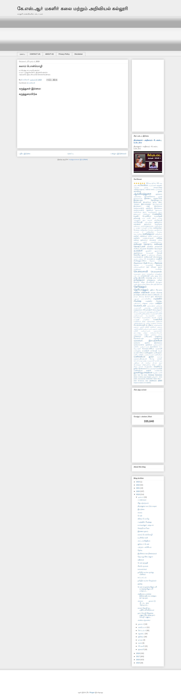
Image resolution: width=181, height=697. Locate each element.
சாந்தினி (159, 259)
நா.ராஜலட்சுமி (139, 294)
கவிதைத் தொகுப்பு (143, 244)
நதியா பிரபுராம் (156, 290)
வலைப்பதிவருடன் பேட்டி (144, 359)
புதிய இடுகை (24, 154)
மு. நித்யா (149, 325)
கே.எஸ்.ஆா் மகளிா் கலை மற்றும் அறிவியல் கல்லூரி (72, 8)
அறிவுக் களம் (150, 189)
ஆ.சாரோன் (158, 189)
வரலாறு (159, 357)
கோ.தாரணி (149, 253)
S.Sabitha (148, 382)
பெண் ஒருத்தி (143, 563)
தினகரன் (159, 284)
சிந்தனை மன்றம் (156, 261)
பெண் (140, 516)
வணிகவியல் (158, 354)
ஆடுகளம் (158, 194)
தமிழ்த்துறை (139, 280)
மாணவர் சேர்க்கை (156, 323)
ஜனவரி (141, 649)
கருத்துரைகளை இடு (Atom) (78, 159)
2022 (138, 485)
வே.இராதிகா (148, 366)
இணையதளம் (143, 531)
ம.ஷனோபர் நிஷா (139, 321)
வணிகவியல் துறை (144, 357)
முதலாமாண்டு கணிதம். (141, 334)
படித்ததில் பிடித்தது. (153, 301)
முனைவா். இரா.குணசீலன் (148, 340)
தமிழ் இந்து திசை (156, 276)
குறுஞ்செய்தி (158, 251)
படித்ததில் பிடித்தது (145, 522)
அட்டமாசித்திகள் (144, 541)
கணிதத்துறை (148, 234)
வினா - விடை (157, 364)
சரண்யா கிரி (142, 259)
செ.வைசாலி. (156, 272)
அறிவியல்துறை (139, 189)
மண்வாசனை (151, 321)
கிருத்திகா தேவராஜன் (154, 249)
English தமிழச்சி (152, 377)
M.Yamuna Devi (143, 380)
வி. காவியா (146, 363)
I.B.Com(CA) (141, 378)
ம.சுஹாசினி (157, 319)
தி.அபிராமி (31, 83)
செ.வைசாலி (141, 271)
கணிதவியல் (158, 234)
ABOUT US (49, 54)
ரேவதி (160, 351)
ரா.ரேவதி (153, 351)
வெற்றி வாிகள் (143, 528)
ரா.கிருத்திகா (137, 351)
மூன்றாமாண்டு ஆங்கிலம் (143, 345)
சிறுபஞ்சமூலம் (143, 503)
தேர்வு (140, 550)
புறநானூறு (149, 312)
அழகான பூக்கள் (141, 187)
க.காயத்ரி (144, 228)
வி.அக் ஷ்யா (157, 363)
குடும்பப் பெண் (143, 544)
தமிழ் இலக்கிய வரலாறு (143, 278)
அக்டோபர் (142, 627)
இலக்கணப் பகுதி (142, 206)
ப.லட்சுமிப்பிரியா (146, 299)
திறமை (148, 284)
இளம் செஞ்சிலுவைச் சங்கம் (152, 212)
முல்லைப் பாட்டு (156, 334)
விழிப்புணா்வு (146, 364)
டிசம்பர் (141, 497)
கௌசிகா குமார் (140, 255)
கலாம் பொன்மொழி (145, 535)
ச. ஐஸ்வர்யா (151, 255)
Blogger (92, 692)
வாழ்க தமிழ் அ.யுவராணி (146, 361)
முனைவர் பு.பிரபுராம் (143, 336)
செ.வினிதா (158, 269)
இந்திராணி (137, 202)
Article (135, 377)
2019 (138, 494)
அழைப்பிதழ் (157, 187)
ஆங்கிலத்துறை (142, 193)
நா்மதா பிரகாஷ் (139, 296)
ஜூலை (141, 637)
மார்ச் (140, 643)
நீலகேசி (147, 296)
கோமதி (159, 253)
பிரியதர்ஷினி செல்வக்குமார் (152, 310)
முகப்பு (22, 54)
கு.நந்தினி (138, 251)
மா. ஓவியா (146, 323)
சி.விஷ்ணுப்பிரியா (140, 261)
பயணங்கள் (142, 500)
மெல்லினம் (154, 347)
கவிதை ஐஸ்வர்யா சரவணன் (145, 240)
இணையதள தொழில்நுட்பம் (148, 200)
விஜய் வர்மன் (138, 366)
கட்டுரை (150, 228)
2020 (138, 491)
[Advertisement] (86, 32)
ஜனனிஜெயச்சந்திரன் (143, 372)
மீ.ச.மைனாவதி (139, 325)
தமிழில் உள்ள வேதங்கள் (147, 581)
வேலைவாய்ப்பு (144, 368)
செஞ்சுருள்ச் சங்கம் (139, 274)
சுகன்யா (159, 265)
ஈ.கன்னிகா (157, 214)
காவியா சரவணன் (140, 249)
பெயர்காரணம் (146, 317)
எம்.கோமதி (158, 220)
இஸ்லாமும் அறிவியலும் (142, 214)
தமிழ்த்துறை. (151, 280)
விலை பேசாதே (143, 519)
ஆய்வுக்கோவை (149, 196)
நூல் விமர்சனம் (156, 296)
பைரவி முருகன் (157, 317)
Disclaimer (79, 54)
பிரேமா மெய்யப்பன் (140, 312)
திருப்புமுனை (142, 284)
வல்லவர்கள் (142, 569)
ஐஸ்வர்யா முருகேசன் (153, 224)
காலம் (140, 512)
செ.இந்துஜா (137, 269)
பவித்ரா (151, 303)
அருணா (159, 185)
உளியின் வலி (143, 538)
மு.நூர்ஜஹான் (158, 325)
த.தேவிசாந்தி (145, 276)
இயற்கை (141, 509)
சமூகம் (136, 259)
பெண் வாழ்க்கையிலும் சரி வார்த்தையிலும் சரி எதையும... (147, 589)
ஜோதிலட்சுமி (157, 372)
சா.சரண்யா (151, 259)
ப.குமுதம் (136, 299)
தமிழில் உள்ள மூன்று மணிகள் (146, 573)
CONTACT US (35, 54)
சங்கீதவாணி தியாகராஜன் (153, 257)
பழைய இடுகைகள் (118, 154)
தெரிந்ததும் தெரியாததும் (141, 288)
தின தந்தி (153, 284)
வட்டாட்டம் (142, 577)
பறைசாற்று (147, 308)
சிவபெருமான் (143, 566)
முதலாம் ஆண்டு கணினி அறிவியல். (145, 327)
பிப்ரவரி (141, 646)
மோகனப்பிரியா (148, 349)
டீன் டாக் (137, 276)
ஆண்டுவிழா (137, 196)
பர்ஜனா (145, 303)
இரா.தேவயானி (157, 204)
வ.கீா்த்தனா (149, 353)
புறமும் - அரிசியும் (144, 547)
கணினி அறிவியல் (140, 236)
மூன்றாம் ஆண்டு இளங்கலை (148, 343)
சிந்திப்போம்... (148, 263)
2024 (138, 482)
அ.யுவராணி (152, 185)
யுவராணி (159, 349)
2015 (138, 663)
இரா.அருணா (146, 204)
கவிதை (159, 238)
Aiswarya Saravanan (155, 375)
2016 (138, 659)
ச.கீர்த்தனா (159, 255)
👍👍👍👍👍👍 (139, 183)
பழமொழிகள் (151, 306)
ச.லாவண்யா (138, 257)
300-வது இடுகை (151, 183)
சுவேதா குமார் (156, 267)
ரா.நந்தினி (145, 351)
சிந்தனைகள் (138, 263)
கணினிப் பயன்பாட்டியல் (144, 238)
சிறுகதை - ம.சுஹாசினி (143, 265)
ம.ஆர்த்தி (136, 319)
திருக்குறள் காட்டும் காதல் (147, 506)
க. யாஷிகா (137, 228)
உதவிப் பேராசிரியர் (142, 216)
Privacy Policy (64, 54)
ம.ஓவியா (146, 319)
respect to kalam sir (139, 382)
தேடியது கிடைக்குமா (145, 557)
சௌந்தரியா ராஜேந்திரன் (154, 274)
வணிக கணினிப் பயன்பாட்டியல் (144, 354)
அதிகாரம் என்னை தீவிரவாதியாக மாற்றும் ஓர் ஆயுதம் (147, 596)
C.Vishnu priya (142, 377)
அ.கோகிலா (142, 185)
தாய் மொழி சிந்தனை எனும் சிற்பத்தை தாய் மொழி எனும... (146, 615)
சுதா (147, 267)
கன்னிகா (150, 246)
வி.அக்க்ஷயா (137, 364)
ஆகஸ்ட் (141, 634)
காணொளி (158, 246)
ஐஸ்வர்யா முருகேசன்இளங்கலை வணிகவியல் (148, 226)
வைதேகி (153, 368)
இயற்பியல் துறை (150, 202)
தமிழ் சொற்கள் (157, 278)
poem (160, 381)
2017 (138, 656)
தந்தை (140, 584)
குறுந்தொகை (138, 253)
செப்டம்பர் (142, 630)
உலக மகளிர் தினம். (149, 218)
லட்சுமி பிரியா (139, 353)
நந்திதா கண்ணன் (141, 292)
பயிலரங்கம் (137, 303)
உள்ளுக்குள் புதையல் (146, 525)
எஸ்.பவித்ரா (148, 222)
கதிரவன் (141, 560)
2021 (138, 488)
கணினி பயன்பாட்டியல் (155, 236)
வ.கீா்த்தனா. (158, 353)
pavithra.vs (153, 381)
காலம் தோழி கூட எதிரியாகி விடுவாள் (146, 609)
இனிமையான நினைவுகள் (147, 553)
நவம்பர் (141, 624)
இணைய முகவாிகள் (153, 198)
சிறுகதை (158, 263)
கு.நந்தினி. (149, 251)
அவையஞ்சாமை (144, 620)
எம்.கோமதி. (138, 222)
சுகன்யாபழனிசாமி (139, 267)
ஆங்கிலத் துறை (148, 191)
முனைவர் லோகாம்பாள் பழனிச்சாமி (148, 337)
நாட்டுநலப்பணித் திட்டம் (153, 294)
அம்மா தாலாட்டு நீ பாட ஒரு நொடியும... (147, 603)
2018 (138, 653)
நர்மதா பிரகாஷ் (156, 292)
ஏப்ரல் (140, 640)
